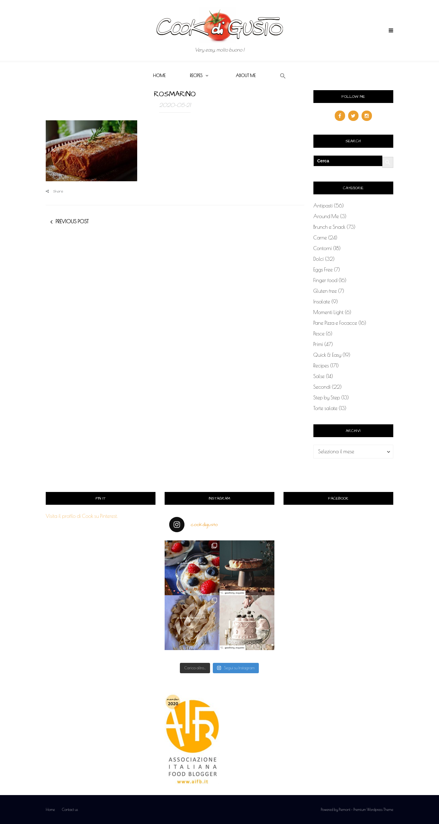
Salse (319, 376)
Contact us (70, 809)
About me (245, 75)
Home (159, 75)
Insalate (321, 302)
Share (54, 191)
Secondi (322, 387)
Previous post (72, 221)
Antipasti (323, 206)
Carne (320, 238)
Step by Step (326, 397)
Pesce (319, 334)
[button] (283, 76)
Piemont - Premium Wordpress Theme (366, 809)
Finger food (325, 280)
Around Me (326, 216)
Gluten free (325, 291)
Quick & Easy (327, 355)
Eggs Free (323, 270)
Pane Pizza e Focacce (335, 323)
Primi (318, 344)
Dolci (318, 259)
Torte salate (325, 408)
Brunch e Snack (329, 227)
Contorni (322, 248)
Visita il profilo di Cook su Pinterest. (82, 516)
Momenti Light (328, 312)
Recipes (196, 75)
